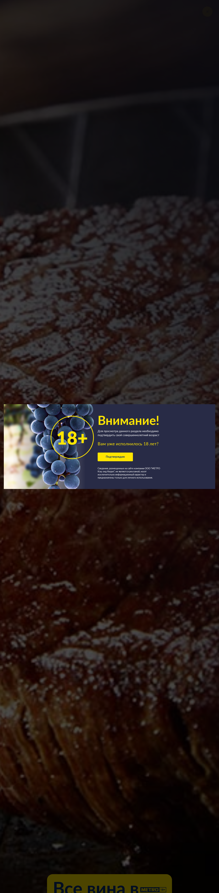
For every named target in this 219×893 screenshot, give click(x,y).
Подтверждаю (115, 456)
